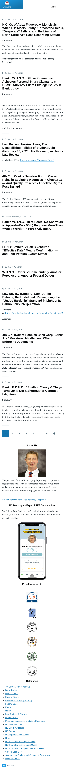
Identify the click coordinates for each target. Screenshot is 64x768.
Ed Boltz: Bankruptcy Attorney (18, 700)
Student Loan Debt (13, 752)
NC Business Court (14, 724)
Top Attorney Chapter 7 (35, 499)
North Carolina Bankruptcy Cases (20, 741)
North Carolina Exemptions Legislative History (26, 748)
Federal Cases (12, 704)
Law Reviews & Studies (15, 714)
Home (8, 711)
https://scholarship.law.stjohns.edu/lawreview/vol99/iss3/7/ (34, 313)
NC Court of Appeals (14, 728)
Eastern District (12, 697)
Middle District (11, 718)
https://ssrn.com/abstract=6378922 (37, 160)
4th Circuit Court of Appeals (17, 687)
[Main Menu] (55, 7)
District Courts (11, 694)
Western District (12, 759)
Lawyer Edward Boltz (12, 499)
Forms (8, 707)
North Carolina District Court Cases (21, 745)
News (7, 738)
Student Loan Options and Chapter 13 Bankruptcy (27, 755)
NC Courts (10, 731)
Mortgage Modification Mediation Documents (25, 721)
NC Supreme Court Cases (17, 735)
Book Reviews (11, 690)
